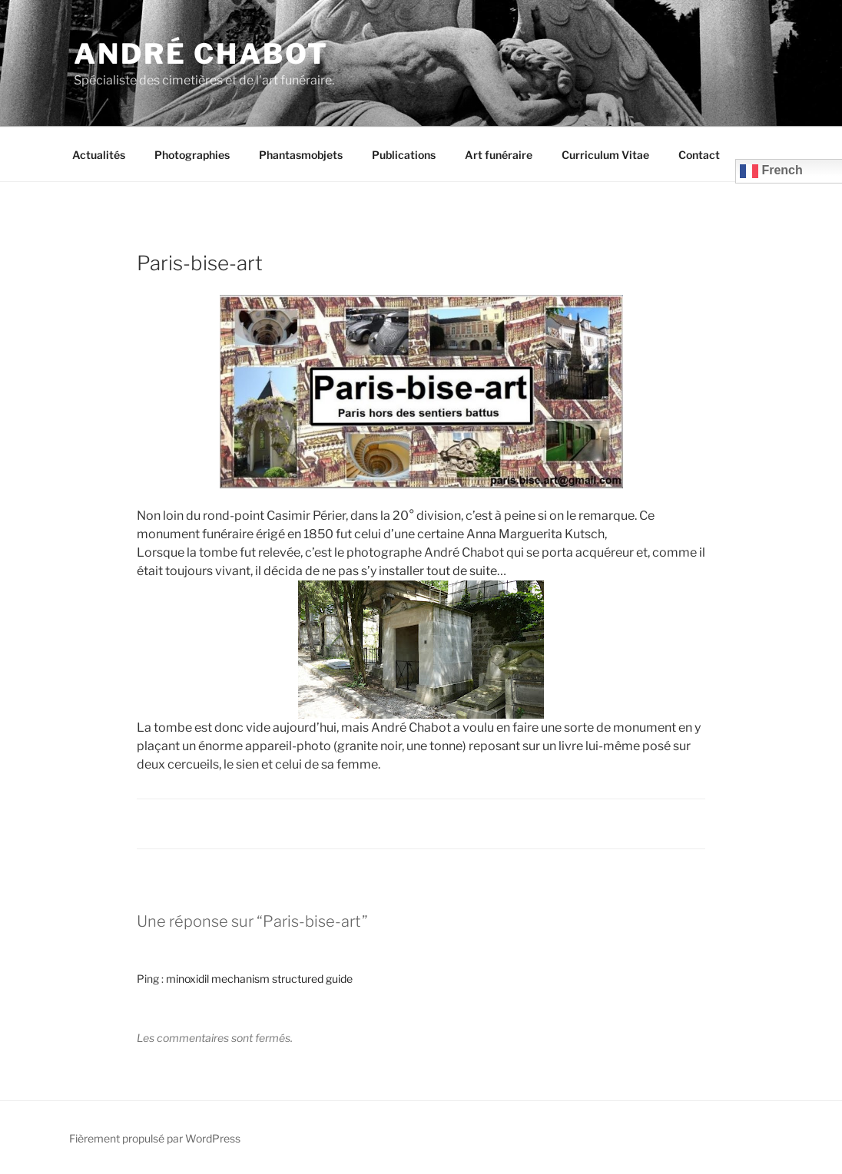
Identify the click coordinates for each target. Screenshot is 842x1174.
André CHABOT (201, 54)
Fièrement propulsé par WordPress (154, 1138)
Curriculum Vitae (605, 154)
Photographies (192, 154)
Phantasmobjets (301, 154)
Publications (404, 154)
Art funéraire (498, 154)
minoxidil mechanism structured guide (259, 978)
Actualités (98, 154)
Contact (699, 154)
